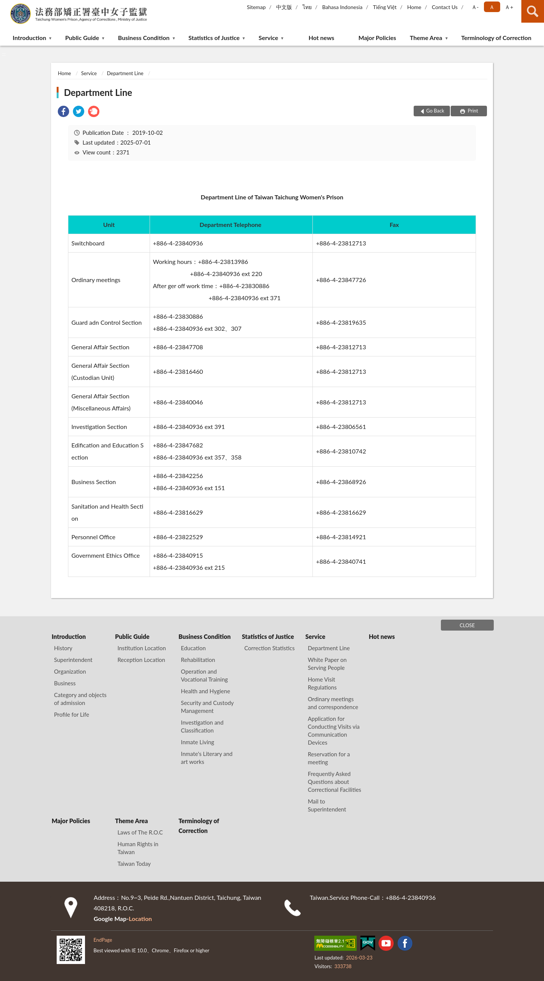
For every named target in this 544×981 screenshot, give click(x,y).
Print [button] (472, 111)
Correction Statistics (269, 648)
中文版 (284, 7)
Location (140, 918)
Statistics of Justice (214, 37)
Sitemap (256, 7)
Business (65, 683)
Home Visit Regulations (322, 683)
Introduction (29, 37)
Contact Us (444, 7)
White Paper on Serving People (327, 663)
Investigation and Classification (202, 726)
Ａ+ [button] (509, 7)
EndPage (102, 940)
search (532, 11)
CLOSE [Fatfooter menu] (467, 625)
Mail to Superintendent (327, 805)
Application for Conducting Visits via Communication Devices (334, 730)
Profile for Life (71, 714)
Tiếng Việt (385, 7)
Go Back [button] (435, 111)
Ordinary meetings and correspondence (333, 703)
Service (268, 37)
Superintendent (73, 659)
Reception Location (141, 659)
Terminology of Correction (496, 37)
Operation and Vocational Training (204, 675)
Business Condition (143, 37)
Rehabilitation (198, 659)
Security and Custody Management (207, 706)
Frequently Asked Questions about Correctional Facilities (334, 781)
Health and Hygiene (205, 691)
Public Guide (82, 37)
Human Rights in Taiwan (137, 848)
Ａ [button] (492, 7)
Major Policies (377, 37)
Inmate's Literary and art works (207, 757)
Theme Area (426, 37)
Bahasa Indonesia (342, 7)
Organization (70, 671)
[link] (63, 112)
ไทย (307, 7)
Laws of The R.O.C (140, 832)
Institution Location (141, 648)
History (63, 648)
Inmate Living (197, 742)
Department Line (125, 73)
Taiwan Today (134, 863)
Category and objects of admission (80, 698)
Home (414, 7)
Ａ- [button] (475, 7)
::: (6, 6)
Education (193, 648)
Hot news (321, 37)
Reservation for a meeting (329, 758)
